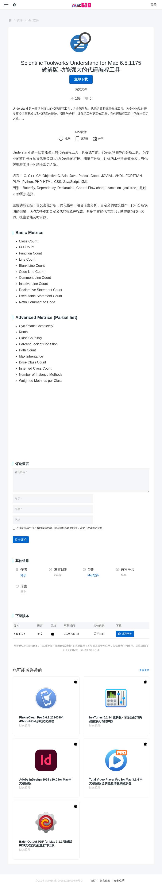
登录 (154, 4)
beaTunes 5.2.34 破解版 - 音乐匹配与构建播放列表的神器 (115, 719)
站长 (23, 575)
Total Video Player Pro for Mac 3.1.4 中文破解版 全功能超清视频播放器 (116, 781)
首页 (93, 880)
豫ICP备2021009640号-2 (68, 880)
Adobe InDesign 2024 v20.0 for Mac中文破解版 (45, 781)
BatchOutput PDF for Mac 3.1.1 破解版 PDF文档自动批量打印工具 (45, 843)
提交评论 (21, 539)
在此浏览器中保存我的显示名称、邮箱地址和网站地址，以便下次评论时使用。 (60, 527)
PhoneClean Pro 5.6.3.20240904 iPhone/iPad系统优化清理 (41, 719)
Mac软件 (33, 20)
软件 (20, 20)
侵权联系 (119, 880)
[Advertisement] (81, 418)
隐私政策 (105, 880)
